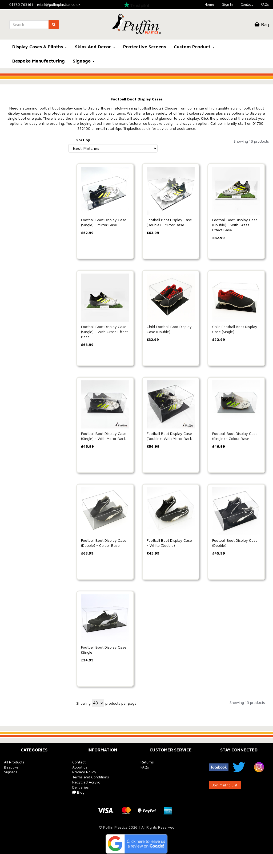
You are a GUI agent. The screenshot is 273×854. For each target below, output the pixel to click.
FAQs (265, 4)
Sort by (83, 140)
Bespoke (11, 767)
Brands (12, 141)
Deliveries (80, 787)
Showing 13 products (251, 141)
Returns (147, 762)
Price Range (17, 224)
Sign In (227, 4)
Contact (247, 4)
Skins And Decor (95, 46)
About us (79, 767)
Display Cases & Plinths (39, 46)
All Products (14, 762)
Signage (84, 61)
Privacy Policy (84, 772)
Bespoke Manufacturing (38, 61)
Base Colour (17, 161)
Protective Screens (144, 46)
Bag (261, 24)
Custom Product (194, 46)
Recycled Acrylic (86, 782)
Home (209, 4)
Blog (78, 792)
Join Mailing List (224, 785)
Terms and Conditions (90, 777)
